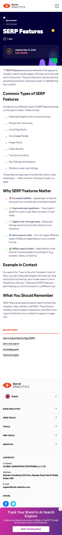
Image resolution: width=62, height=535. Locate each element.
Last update (21, 52)
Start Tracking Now (31, 529)
